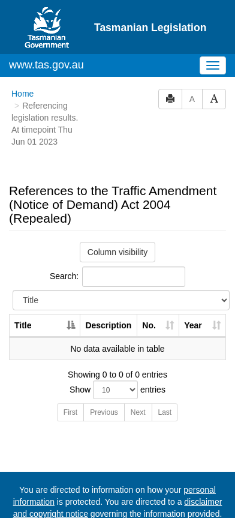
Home (22, 93)
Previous (104, 412)
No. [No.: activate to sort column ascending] (149, 325)
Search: (117, 277)
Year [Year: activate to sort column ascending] (193, 325)
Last (165, 412)
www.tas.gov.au (46, 65)
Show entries (117, 390)
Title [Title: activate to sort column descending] (23, 325)
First (70, 412)
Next (138, 412)
